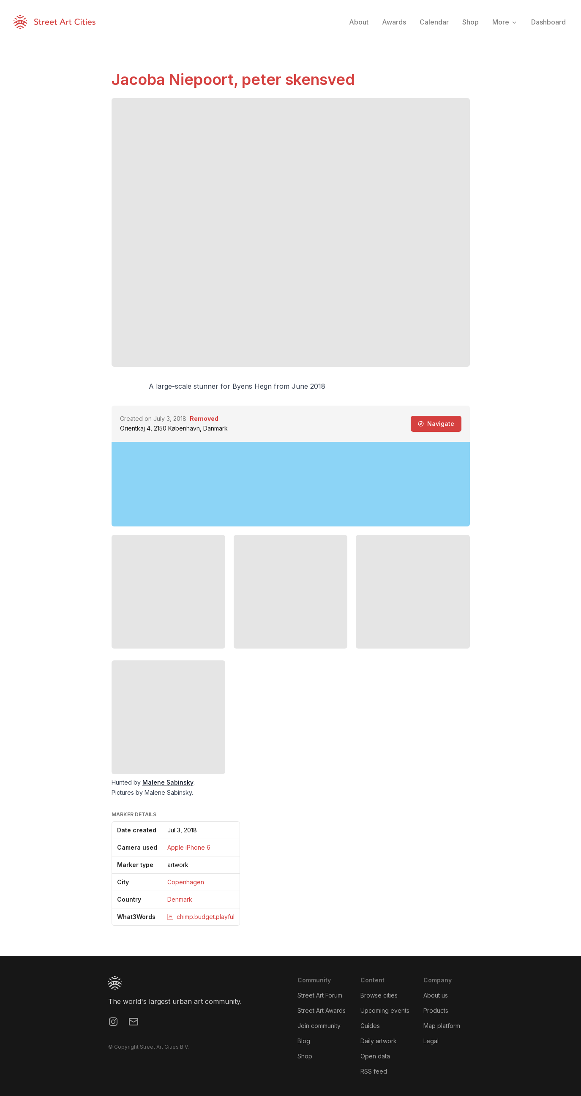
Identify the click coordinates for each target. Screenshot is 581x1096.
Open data (375, 1056)
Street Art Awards (321, 1010)
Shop (304, 1056)
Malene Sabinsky (168, 782)
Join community (319, 1025)
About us (435, 995)
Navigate (436, 423)
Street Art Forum (319, 995)
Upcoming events (384, 1010)
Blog (303, 1040)
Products (435, 1010)
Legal (431, 1040)
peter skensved (298, 79)
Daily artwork (378, 1040)
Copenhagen (185, 882)
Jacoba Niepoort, (177, 79)
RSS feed (373, 1071)
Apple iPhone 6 (188, 847)
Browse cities (379, 995)
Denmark (179, 899)
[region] (291, 484)
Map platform (441, 1025)
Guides (370, 1025)
